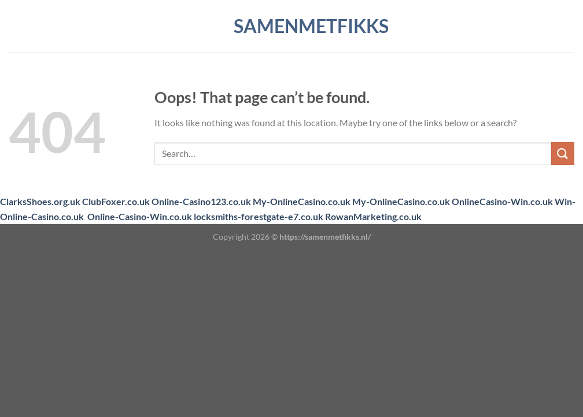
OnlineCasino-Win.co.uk (502, 201)
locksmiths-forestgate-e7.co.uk (258, 216)
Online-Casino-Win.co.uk (139, 216)
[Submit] (562, 153)
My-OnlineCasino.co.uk (301, 201)
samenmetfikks (291, 26)
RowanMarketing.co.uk (373, 216)
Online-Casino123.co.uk (201, 201)
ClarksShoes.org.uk (40, 201)
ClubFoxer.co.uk (116, 201)
